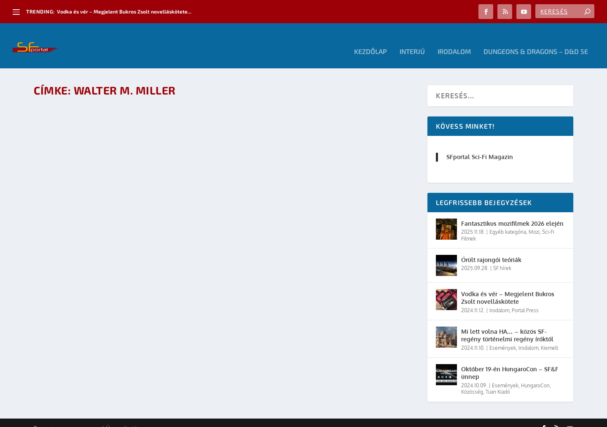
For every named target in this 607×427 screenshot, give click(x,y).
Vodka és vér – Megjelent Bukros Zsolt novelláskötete (507, 286)
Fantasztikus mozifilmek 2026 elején (512, 212)
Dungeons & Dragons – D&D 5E (535, 40)
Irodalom (454, 40)
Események (502, 336)
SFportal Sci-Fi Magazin (479, 145)
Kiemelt (549, 336)
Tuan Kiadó (498, 380)
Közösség (472, 380)
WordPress (154, 417)
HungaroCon (535, 373)
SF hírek (502, 257)
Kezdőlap (370, 40)
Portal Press (525, 299)
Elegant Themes (80, 417)
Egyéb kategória (507, 220)
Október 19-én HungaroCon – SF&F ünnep (510, 361)
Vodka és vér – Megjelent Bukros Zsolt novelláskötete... (124, 11)
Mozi (534, 220)
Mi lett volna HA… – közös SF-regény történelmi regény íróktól (507, 323)
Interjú (412, 40)
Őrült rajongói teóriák (491, 248)
